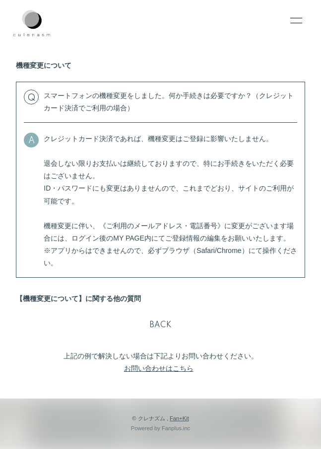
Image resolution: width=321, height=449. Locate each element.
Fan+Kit (179, 418)
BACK (160, 325)
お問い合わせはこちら (158, 368)
